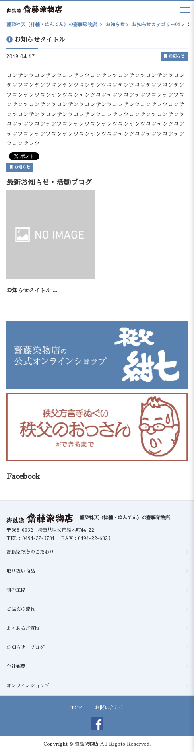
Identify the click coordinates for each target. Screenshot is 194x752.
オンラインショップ (27, 685)
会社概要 (15, 666)
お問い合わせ (109, 707)
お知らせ (174, 56)
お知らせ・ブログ (25, 647)
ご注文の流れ (20, 609)
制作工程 (15, 590)
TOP (76, 707)
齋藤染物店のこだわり (30, 552)
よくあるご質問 (23, 628)
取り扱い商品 (20, 571)
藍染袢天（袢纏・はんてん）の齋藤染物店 (125, 517)
